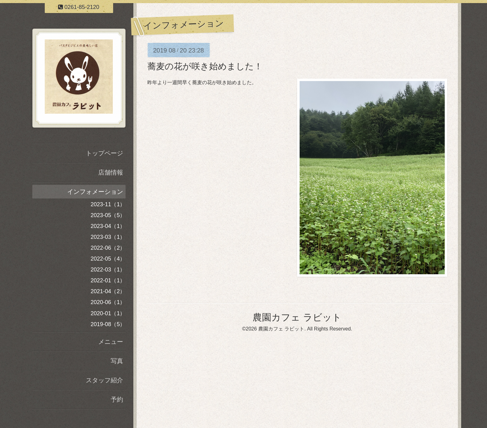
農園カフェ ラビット (297, 317)
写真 (117, 360)
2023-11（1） (107, 204)
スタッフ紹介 (104, 380)
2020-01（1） (107, 313)
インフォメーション (95, 191)
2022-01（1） (107, 280)
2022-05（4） (107, 259)
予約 (117, 399)
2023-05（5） (107, 215)
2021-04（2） (107, 291)
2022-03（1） (107, 269)
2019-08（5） (107, 324)
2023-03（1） (107, 237)
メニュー (110, 341)
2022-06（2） (107, 248)
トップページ (104, 153)
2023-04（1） (107, 226)
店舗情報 (110, 172)
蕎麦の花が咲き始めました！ (205, 66)
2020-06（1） (107, 302)
